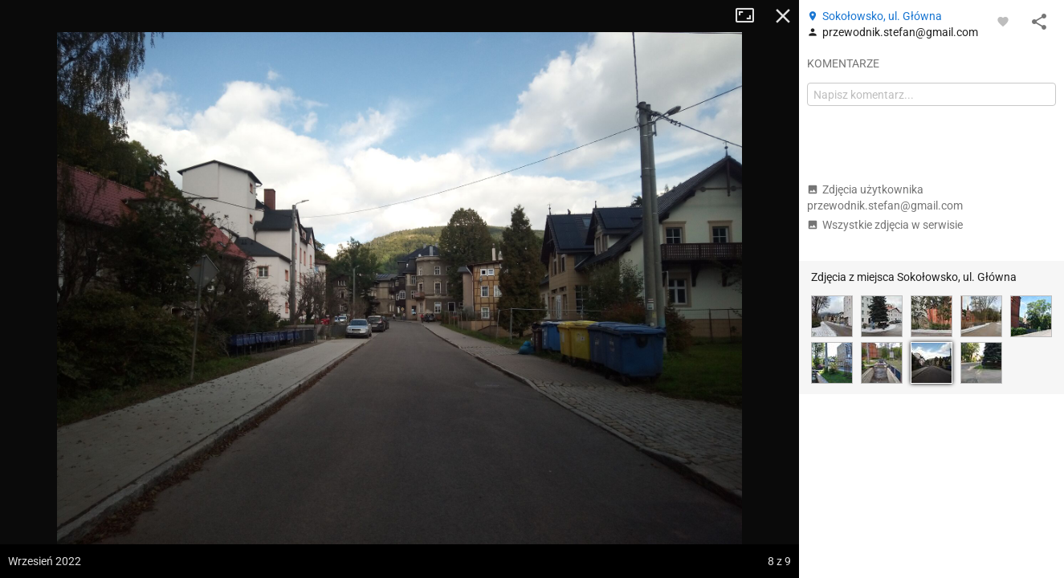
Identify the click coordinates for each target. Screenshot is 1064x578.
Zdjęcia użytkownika (885, 197)
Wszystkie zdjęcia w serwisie (885, 224)
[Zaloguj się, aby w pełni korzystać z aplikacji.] (1003, 20)
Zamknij (783, 16)
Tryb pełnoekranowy (751, 16)
